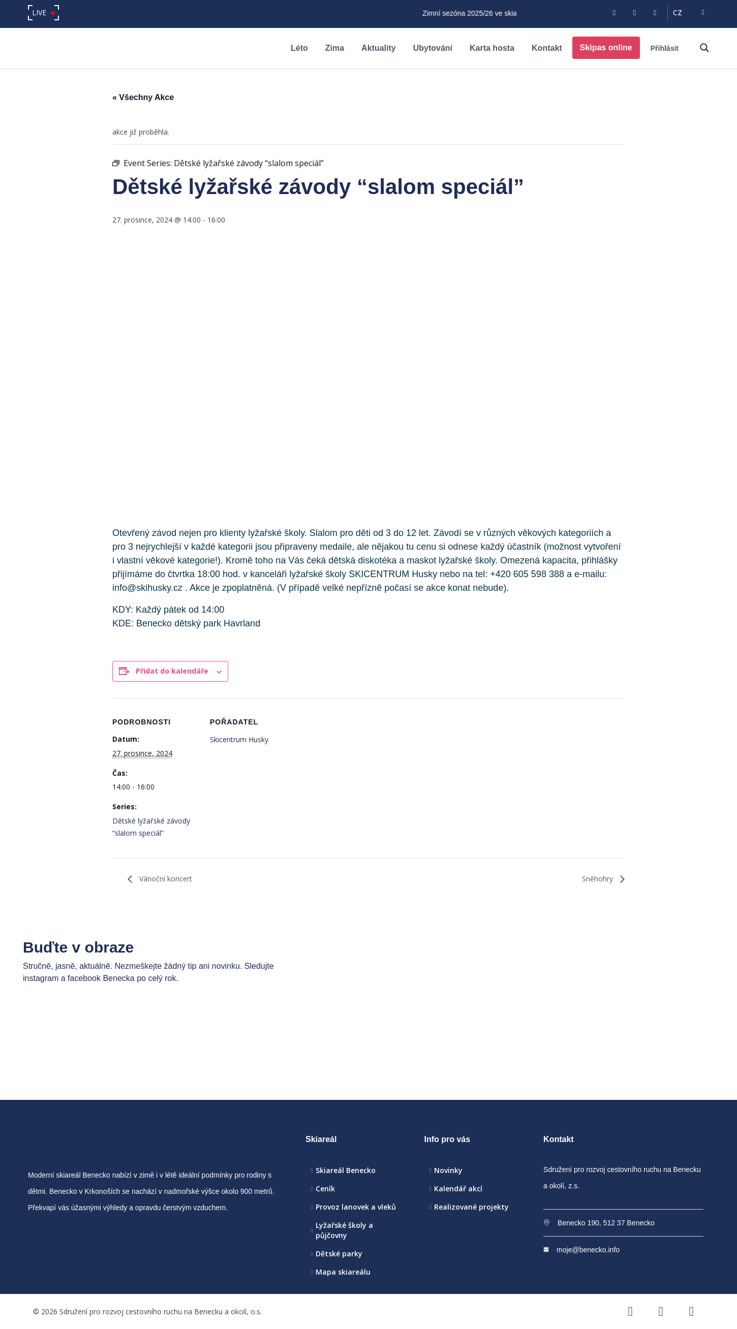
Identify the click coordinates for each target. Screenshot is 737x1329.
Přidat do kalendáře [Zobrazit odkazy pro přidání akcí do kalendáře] (172, 671)
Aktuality (378, 48)
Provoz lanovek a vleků (356, 1207)
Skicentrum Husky (239, 739)
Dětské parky (339, 1253)
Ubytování (432, 48)
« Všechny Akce (143, 97)
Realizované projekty (471, 1207)
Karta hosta (492, 48)
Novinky (448, 1170)
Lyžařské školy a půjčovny (344, 1230)
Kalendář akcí (458, 1188)
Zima (334, 48)
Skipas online (606, 47)
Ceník (325, 1188)
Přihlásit (665, 48)
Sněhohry (598, 878)
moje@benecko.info (588, 1250)
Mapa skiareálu (343, 1272)
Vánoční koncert (164, 878)
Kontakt (547, 48)
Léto (299, 48)
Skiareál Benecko (346, 1170)
